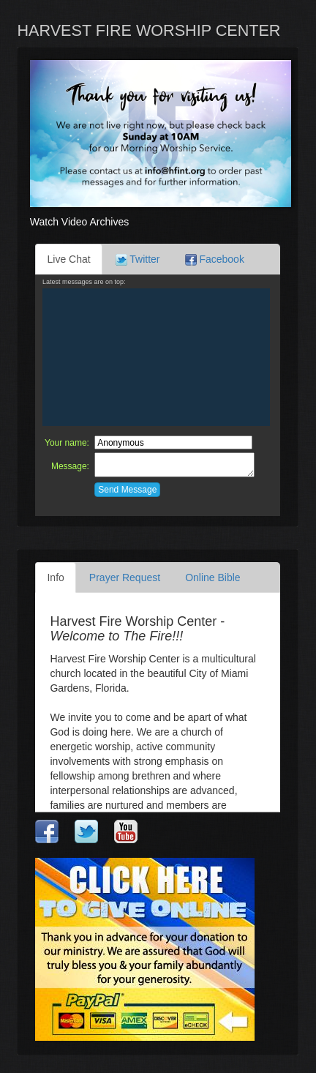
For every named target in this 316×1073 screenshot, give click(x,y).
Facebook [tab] (214, 259)
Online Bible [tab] (213, 577)
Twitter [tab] (138, 259)
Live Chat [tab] (68, 259)
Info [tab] (55, 577)
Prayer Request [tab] (124, 577)
